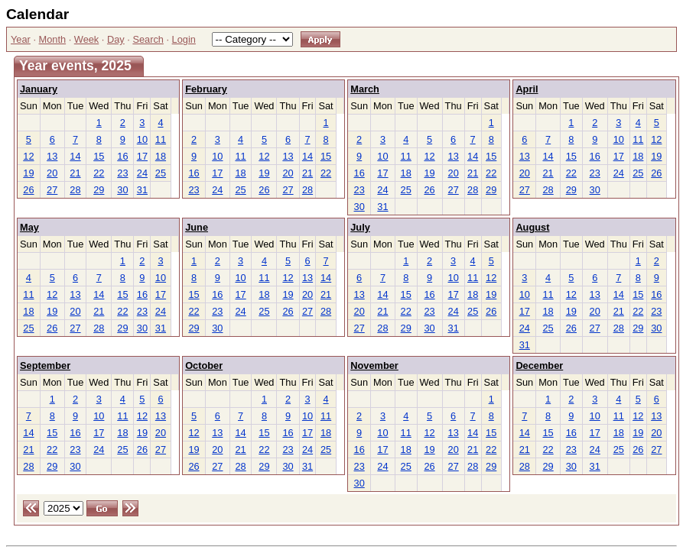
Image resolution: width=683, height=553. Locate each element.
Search (148, 39)
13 (52, 156)
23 (122, 173)
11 (160, 139)
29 (98, 190)
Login (184, 39)
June (196, 227)
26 (28, 190)
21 (75, 173)
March (364, 89)
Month (53, 39)
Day (116, 39)
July (360, 227)
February (206, 89)
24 (142, 173)
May (29, 227)
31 (142, 190)
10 (142, 139)
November (374, 365)
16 (122, 156)
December (539, 365)
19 (28, 173)
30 (122, 190)
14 (75, 156)
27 (52, 190)
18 (160, 156)
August (532, 227)
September (45, 365)
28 (75, 190)
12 (28, 156)
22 (98, 173)
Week (86, 39)
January (38, 89)
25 (160, 173)
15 (98, 156)
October (204, 365)
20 (52, 173)
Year (21, 39)
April (527, 89)
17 (142, 156)
